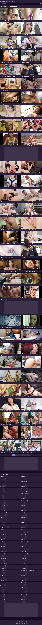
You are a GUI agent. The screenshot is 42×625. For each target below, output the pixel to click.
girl (2, 556)
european (3, 534)
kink (2, 590)
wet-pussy (24, 599)
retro (23, 539)
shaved (23, 551)
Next (28, 454)
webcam (24, 592)
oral (23, 508)
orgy (23, 513)
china (2, 508)
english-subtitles (4, 527)
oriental (24, 515)
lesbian (23, 479)
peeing (23, 529)
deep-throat (3, 513)
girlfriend (3, 558)
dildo (2, 522)
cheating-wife (4, 505)
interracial (3, 575)
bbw (2, 498)
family (2, 541)
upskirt (23, 578)
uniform (24, 573)
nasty (23, 498)
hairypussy (3, 566)
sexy (23, 549)
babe (2, 488)
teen (23, 563)
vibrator (24, 580)
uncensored (24, 568)
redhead (24, 537)
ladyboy (3, 602)
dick (2, 517)
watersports (24, 590)
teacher (23, 561)
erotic (2, 529)
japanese (3, 585)
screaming (24, 544)
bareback (3, 493)
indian (2, 573)
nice (23, 503)
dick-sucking (3, 520)
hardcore (3, 570)
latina (23, 476)
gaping (2, 554)
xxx (23, 602)
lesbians (24, 481)
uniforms (24, 575)
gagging (2, 549)
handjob (3, 568)
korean (2, 599)
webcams (24, 595)
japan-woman (4, 582)
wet (23, 597)
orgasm (24, 510)
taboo (23, 556)
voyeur (23, 587)
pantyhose (24, 525)
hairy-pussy (3, 563)
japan (2, 578)
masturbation (25, 493)
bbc (2, 496)
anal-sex (3, 486)
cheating (3, 503)
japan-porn (3, 580)
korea (2, 597)
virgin (23, 585)
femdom (3, 544)
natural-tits (24, 501)
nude (23, 505)
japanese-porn (4, 587)
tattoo (23, 558)
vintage (23, 582)
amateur (3, 479)
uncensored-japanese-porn (27, 570)
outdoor (24, 517)
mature (23, 496)
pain (23, 520)
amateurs (3, 481)
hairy (2, 561)
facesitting (3, 537)
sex (23, 546)
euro (2, 532)
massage (24, 486)
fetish (2, 546)
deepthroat (3, 515)
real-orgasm (24, 532)
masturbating (24, 491)
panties (23, 522)
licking (23, 484)
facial (2, 539)
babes (2, 491)
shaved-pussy (25, 554)
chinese (3, 510)
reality (23, 534)
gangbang (3, 551)
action (2, 476)
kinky (2, 592)
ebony (2, 525)
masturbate (24, 488)
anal (2, 484)
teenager (24, 566)
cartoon (2, 501)
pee (23, 527)
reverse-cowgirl (25, 541)
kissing (2, 595)
